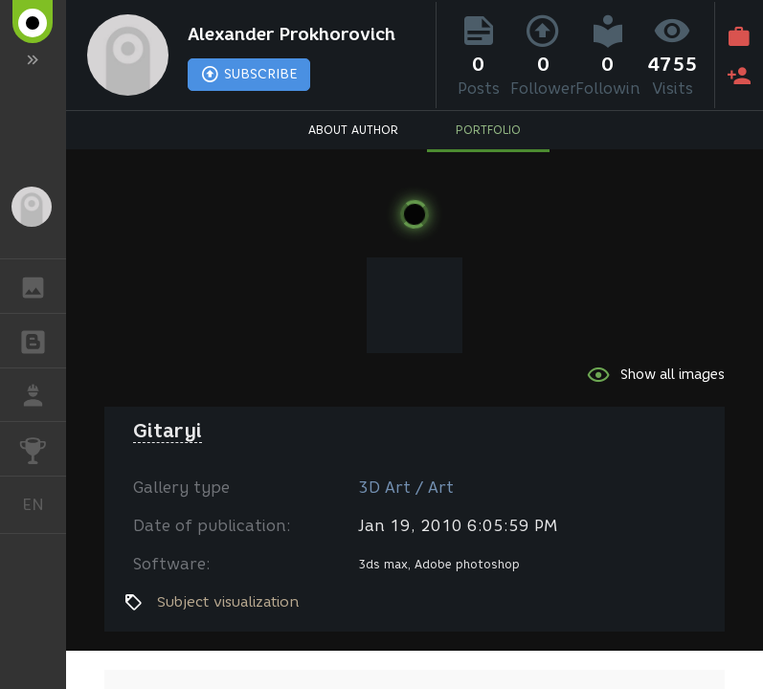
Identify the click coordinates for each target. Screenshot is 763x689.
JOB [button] (42, 395)
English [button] (40, 505)
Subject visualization (228, 602)
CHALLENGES (42, 447)
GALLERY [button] (42, 286)
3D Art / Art (406, 487)
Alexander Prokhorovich (291, 34)
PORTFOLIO (488, 129)
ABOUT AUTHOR (353, 129)
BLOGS (42, 339)
